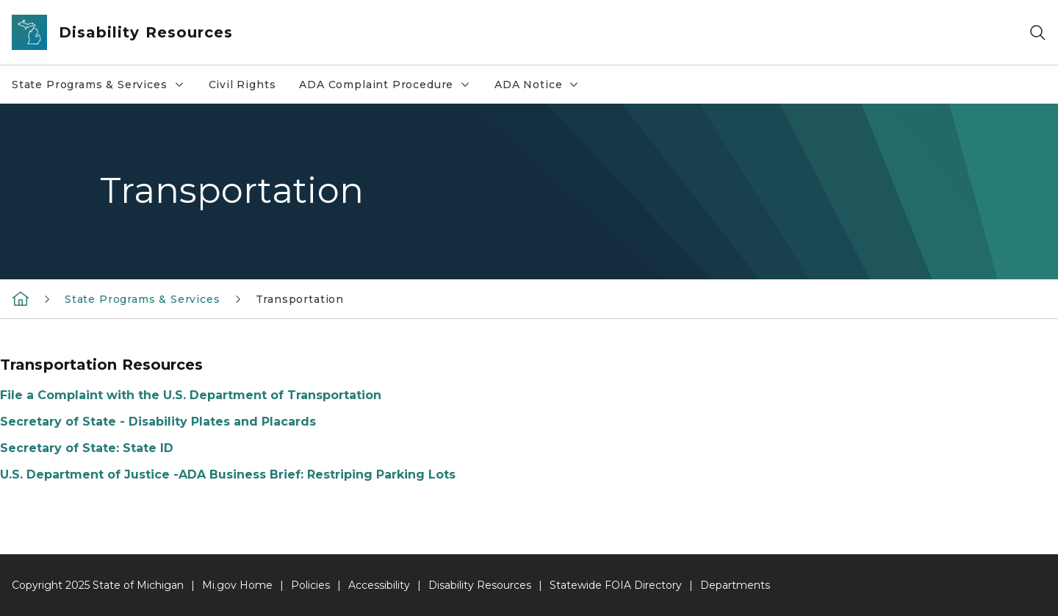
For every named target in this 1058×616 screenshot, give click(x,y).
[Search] (1037, 33)
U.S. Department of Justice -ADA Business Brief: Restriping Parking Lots (228, 474)
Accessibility (379, 585)
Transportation (300, 299)
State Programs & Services (98, 84)
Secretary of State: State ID (86, 448)
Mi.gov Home (237, 585)
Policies (310, 585)
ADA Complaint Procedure (385, 84)
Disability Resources (479, 585)
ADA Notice (537, 84)
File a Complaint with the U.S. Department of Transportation (190, 395)
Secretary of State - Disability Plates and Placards (158, 422)
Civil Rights (242, 84)
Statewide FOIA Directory (616, 585)
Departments (735, 585)
